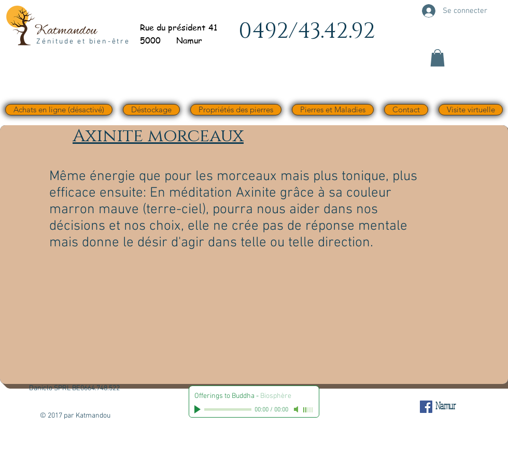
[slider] (308, 409)
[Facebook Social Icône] (426, 407)
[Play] (198, 409)
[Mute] (297, 409)
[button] (437, 57)
